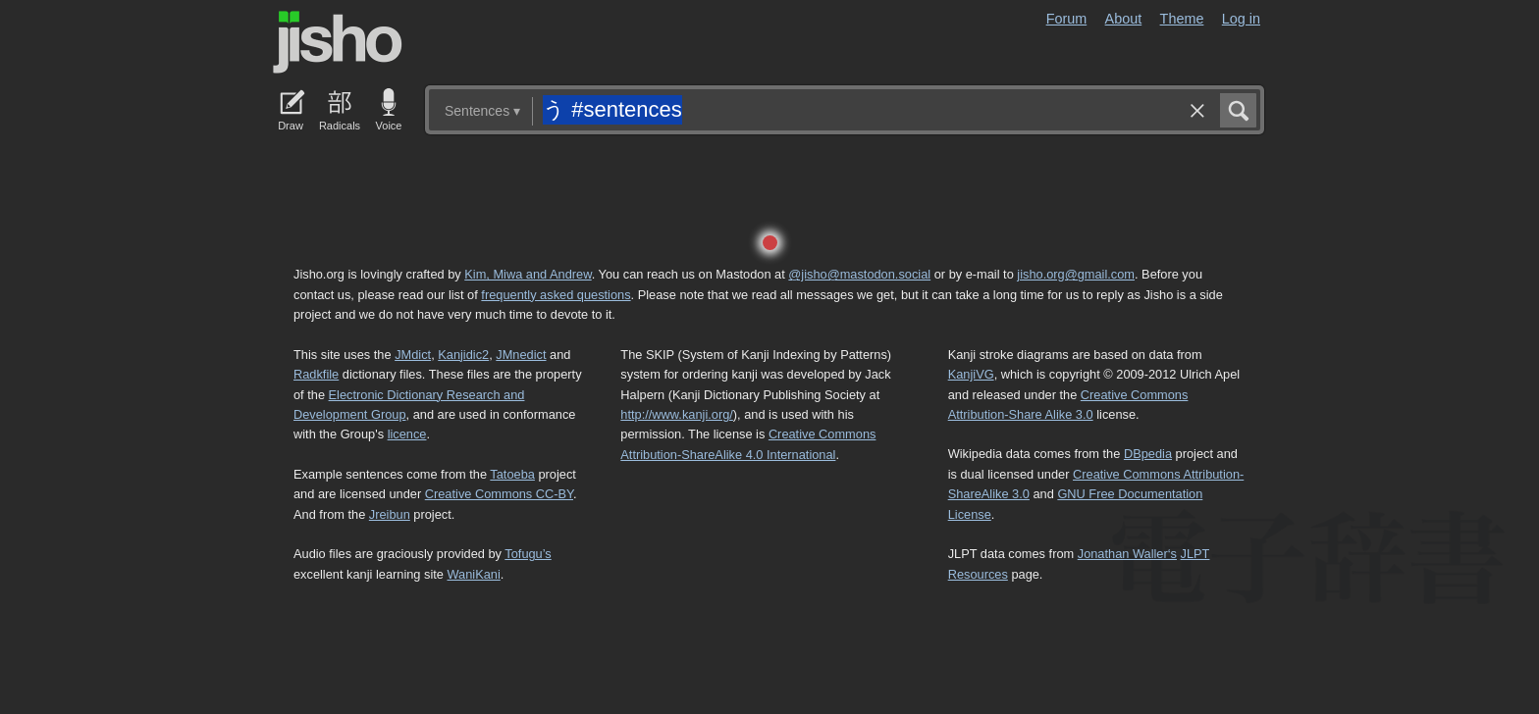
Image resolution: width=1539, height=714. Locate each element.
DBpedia (1148, 453)
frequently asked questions (555, 294)
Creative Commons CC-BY (499, 493)
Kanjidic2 (463, 354)
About (1123, 18)
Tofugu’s (527, 553)
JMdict (413, 354)
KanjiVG (971, 374)
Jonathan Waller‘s (1127, 553)
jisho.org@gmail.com (1076, 274)
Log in (1241, 18)
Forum (1067, 18)
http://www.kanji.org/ (676, 414)
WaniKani (474, 574)
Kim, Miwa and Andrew (527, 274)
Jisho (337, 42)
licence (407, 434)
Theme (1182, 18)
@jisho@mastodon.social (859, 274)
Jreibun (389, 514)
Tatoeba (512, 474)
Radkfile (316, 374)
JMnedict (521, 354)
